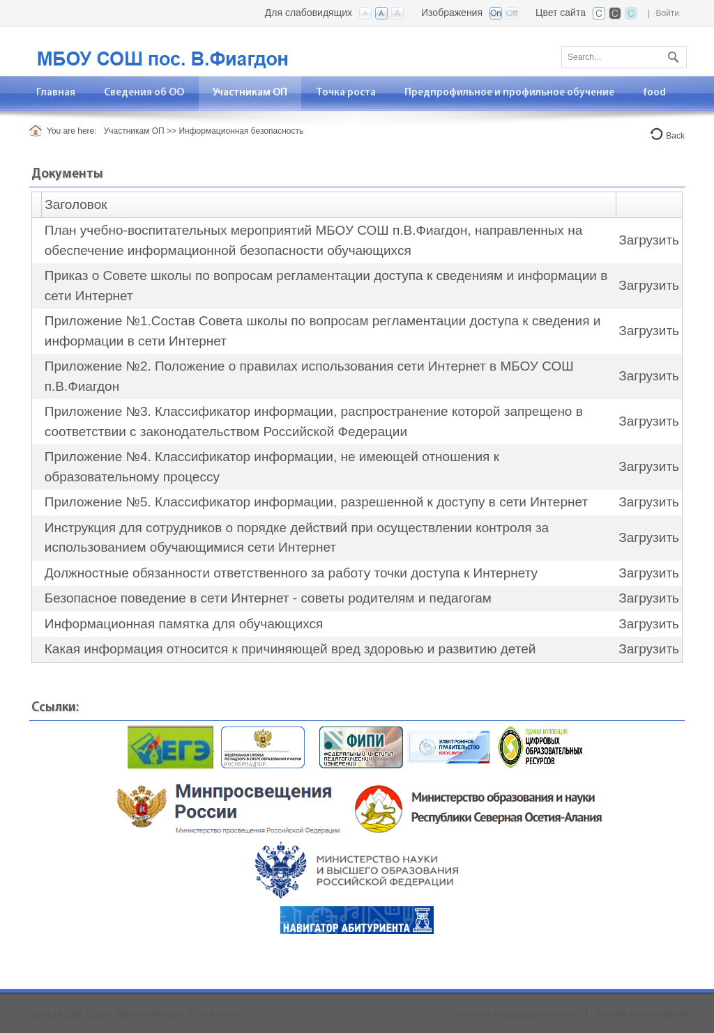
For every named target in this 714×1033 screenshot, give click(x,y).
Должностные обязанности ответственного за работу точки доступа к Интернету (291, 573)
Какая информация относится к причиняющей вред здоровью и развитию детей (290, 649)
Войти (667, 13)
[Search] (624, 57)
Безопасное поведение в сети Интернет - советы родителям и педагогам (268, 598)
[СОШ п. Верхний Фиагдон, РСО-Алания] (200, 49)
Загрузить (648, 240)
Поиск (671, 54)
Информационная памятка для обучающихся (184, 623)
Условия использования (641, 1014)
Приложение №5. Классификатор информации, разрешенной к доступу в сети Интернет (316, 502)
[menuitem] (56, 93)
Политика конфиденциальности (515, 1014)
